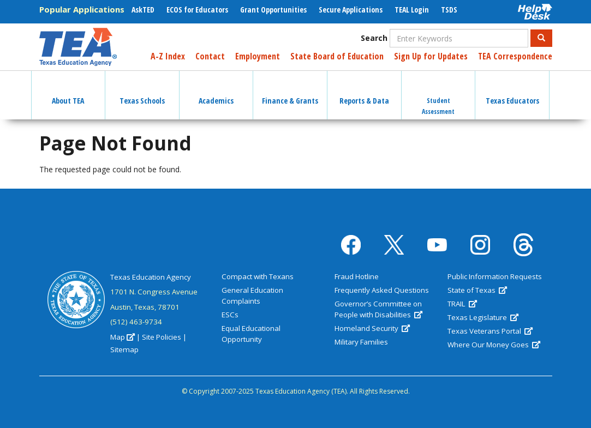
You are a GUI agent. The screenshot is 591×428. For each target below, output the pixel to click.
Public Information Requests (494, 276)
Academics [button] (216, 91)
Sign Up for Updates (431, 56)
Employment (257, 56)
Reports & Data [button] (364, 91)
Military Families (361, 342)
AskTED (143, 9)
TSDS (449, 9)
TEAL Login (412, 9)
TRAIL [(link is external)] (462, 304)
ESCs (230, 315)
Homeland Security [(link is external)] (372, 328)
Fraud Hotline (357, 276)
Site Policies (161, 337)
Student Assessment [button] (438, 96)
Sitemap (124, 349)
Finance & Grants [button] (290, 91)
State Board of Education (337, 56)
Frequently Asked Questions (382, 290)
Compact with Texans (258, 276)
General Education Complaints (252, 295)
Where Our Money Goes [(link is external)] (493, 344)
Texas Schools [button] (142, 91)
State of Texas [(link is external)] (477, 290)
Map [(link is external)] (122, 337)
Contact (210, 56)
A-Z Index (168, 56)
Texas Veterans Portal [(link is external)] (490, 331)
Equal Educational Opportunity (251, 333)
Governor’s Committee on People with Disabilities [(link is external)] (378, 309)
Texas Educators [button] (512, 91)
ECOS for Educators (197, 9)
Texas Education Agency (150, 277)
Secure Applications (351, 9)
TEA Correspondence (515, 56)
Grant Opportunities (273, 9)
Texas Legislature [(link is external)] (482, 317)
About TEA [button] (68, 91)
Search (374, 38)
